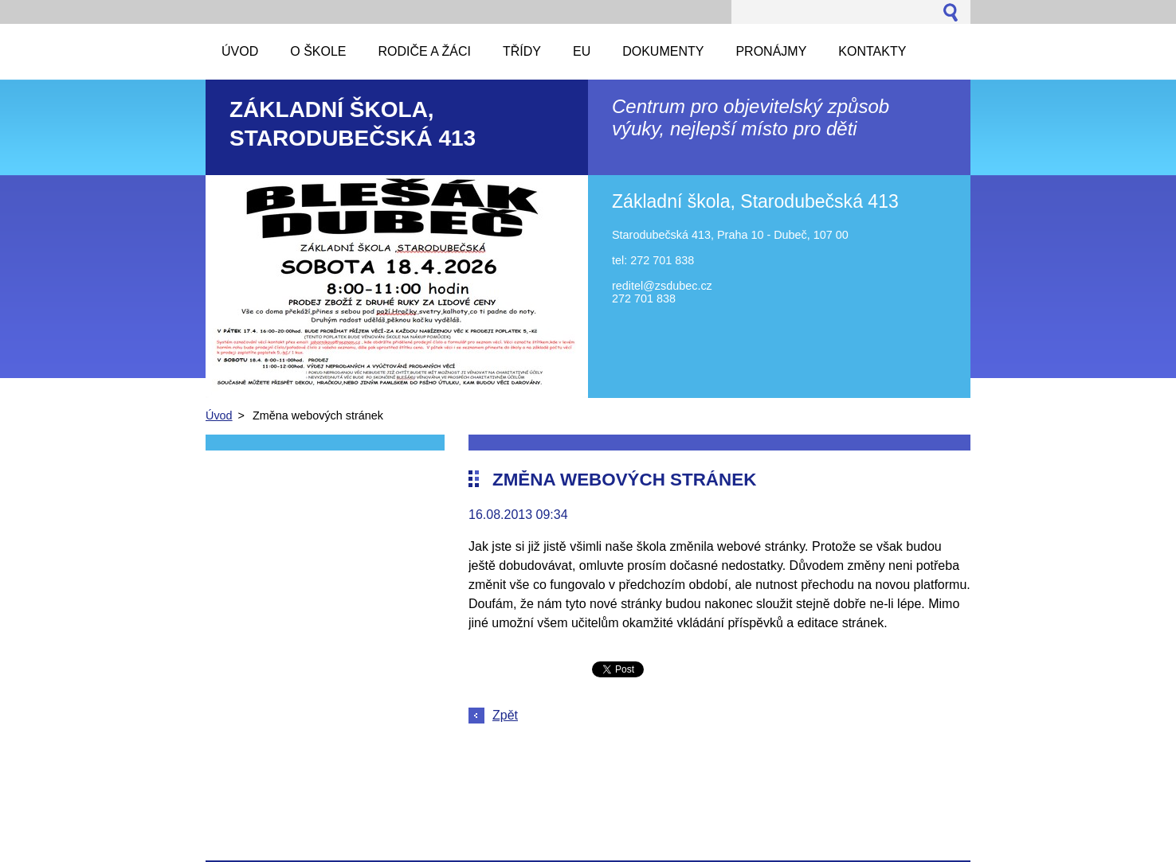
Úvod (219, 415)
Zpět (505, 715)
